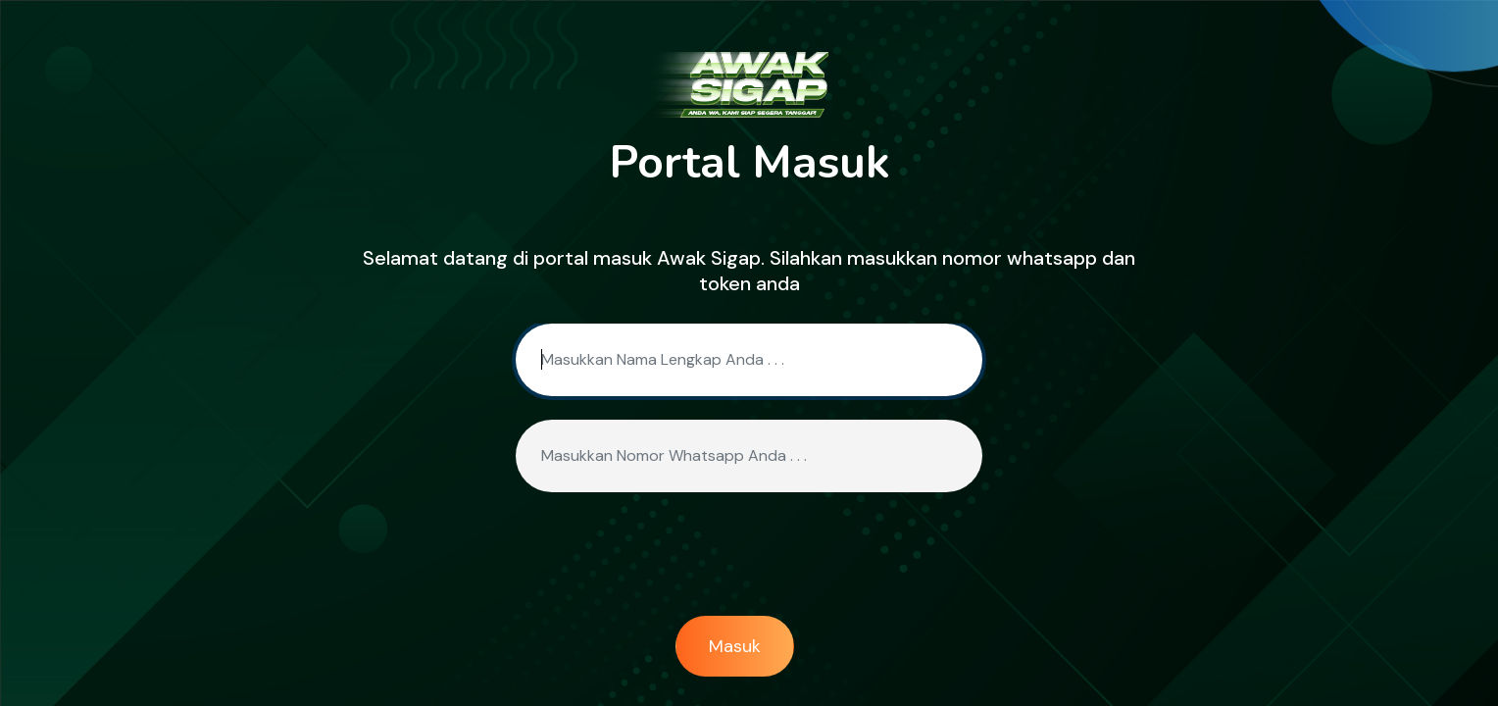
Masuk (735, 646)
